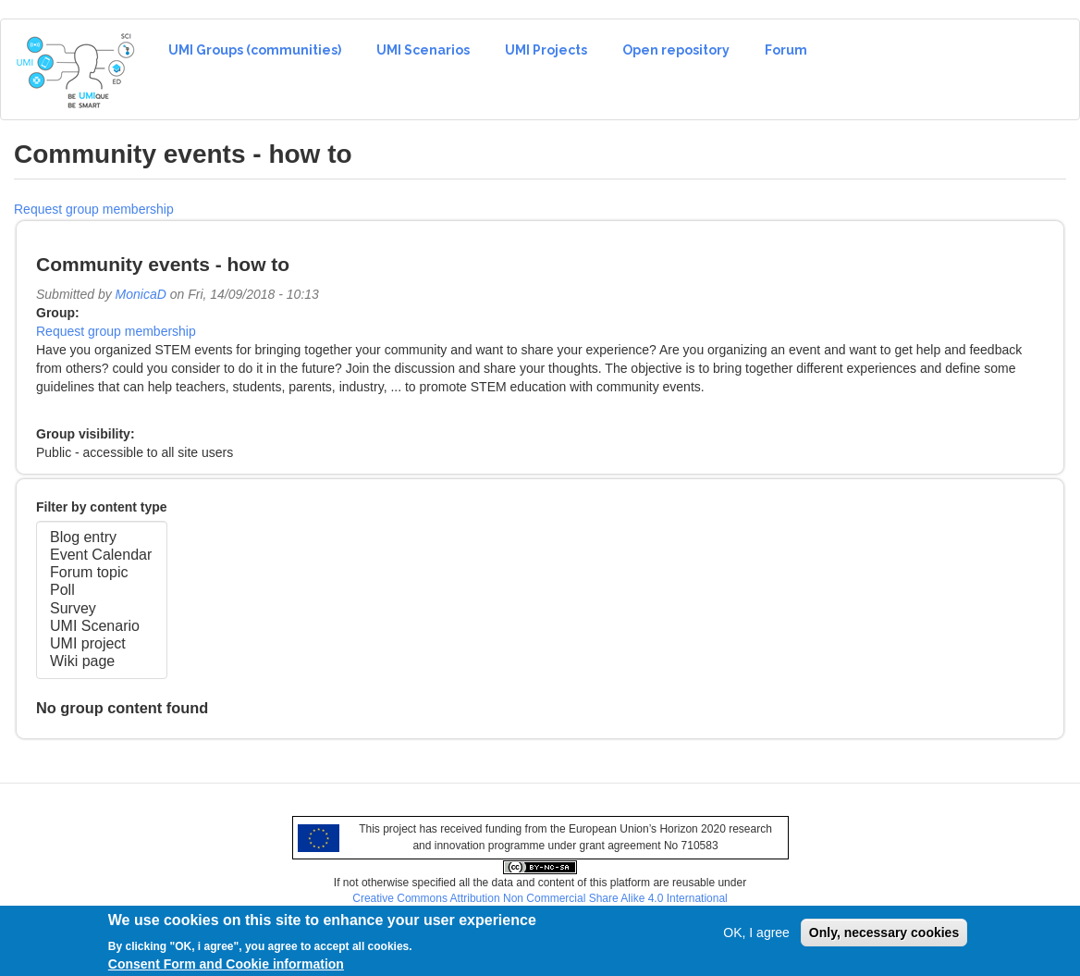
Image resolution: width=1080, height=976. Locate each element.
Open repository (676, 50)
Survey (101, 609)
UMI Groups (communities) (254, 50)
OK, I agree (756, 937)
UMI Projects (546, 50)
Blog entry (101, 538)
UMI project (101, 644)
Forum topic (101, 573)
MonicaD (141, 294)
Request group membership (94, 209)
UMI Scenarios (423, 50)
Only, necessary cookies (884, 937)
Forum (786, 50)
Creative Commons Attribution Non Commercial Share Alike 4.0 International (540, 898)
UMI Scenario (101, 627)
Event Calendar (101, 555)
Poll (101, 590)
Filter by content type (101, 507)
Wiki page (101, 662)
